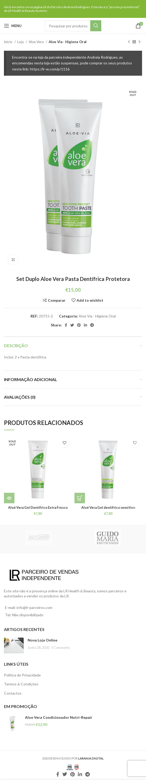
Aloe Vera (36, 42)
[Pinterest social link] (78, 325)
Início (8, 42)
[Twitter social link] (72, 325)
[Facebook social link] (66, 325)
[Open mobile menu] (12, 25)
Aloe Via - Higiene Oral (68, 42)
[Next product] (139, 42)
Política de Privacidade (22, 675)
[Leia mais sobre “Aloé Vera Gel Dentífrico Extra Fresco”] (9, 498)
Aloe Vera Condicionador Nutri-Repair (58, 717)
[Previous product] (129, 42)
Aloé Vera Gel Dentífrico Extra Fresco (38, 508)
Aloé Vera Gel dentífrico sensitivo (108, 508)
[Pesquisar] (73, 25)
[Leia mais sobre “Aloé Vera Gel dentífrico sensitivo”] (79, 498)
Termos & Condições (21, 684)
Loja (20, 42)
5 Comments (60, 648)
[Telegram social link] (92, 325)
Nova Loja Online (42, 640)
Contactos (13, 693)
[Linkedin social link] (85, 325)
